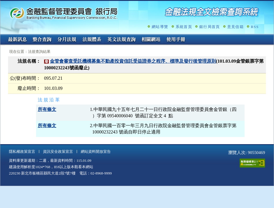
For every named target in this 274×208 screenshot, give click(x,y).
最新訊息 (17, 40)
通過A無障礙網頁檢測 (252, 163)
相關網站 (151, 40)
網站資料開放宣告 (96, 151)
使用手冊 (176, 40)
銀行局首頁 (209, 27)
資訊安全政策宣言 (58, 151)
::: (2, 36)
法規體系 (91, 40)
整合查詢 (42, 40)
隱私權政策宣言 (22, 151)
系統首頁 (184, 27)
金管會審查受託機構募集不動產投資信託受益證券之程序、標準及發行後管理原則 (133, 61)
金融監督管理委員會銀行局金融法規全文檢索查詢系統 (63, 13)
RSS (255, 27)
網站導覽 (160, 27)
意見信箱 (235, 27)
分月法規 (67, 40)
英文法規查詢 (121, 40)
